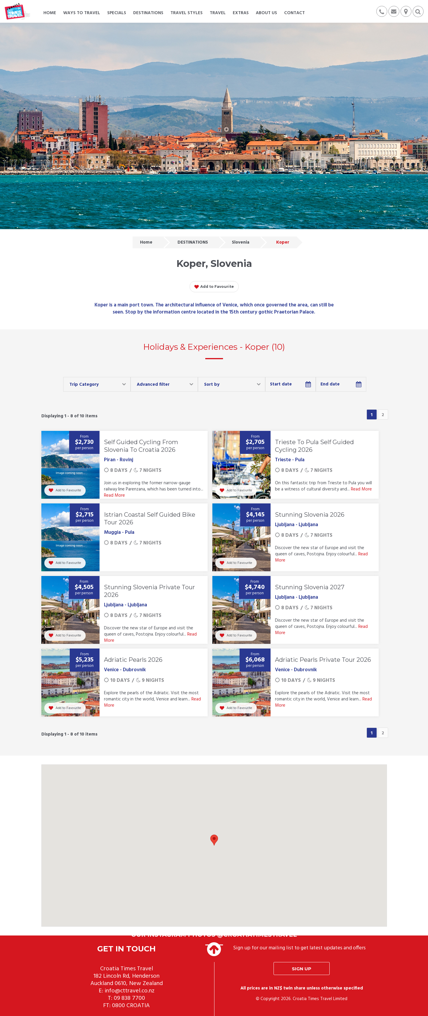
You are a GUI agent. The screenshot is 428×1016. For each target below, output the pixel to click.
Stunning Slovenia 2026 (309, 514)
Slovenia (240, 242)
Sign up (301, 968)
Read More (114, 495)
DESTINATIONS (193, 242)
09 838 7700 (129, 998)
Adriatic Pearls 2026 (133, 659)
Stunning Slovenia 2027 (309, 587)
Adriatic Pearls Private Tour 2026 (323, 659)
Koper (282, 242)
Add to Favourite (214, 287)
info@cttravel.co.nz (129, 991)
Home (146, 242)
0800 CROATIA (131, 1005)
